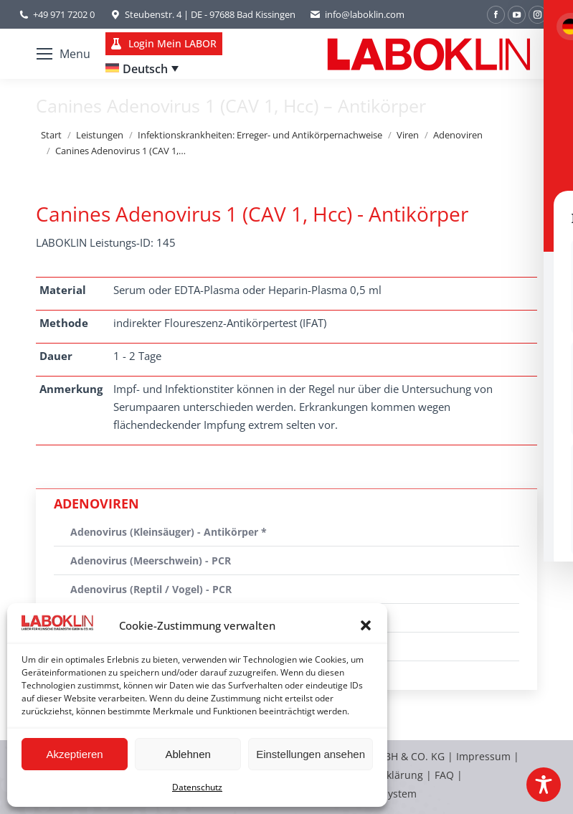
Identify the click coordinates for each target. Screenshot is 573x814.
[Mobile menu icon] (63, 54)
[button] (366, 625)
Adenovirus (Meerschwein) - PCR (150, 560)
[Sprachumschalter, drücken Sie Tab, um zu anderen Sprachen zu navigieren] (142, 69)
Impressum (483, 756)
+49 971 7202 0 (64, 14)
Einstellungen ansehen (310, 754)
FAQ (444, 775)
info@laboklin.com (357, 15)
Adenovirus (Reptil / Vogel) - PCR (151, 589)
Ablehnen (187, 754)
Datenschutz (197, 787)
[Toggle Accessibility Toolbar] (543, 784)
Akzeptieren (74, 754)
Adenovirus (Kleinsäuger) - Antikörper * (168, 532)
